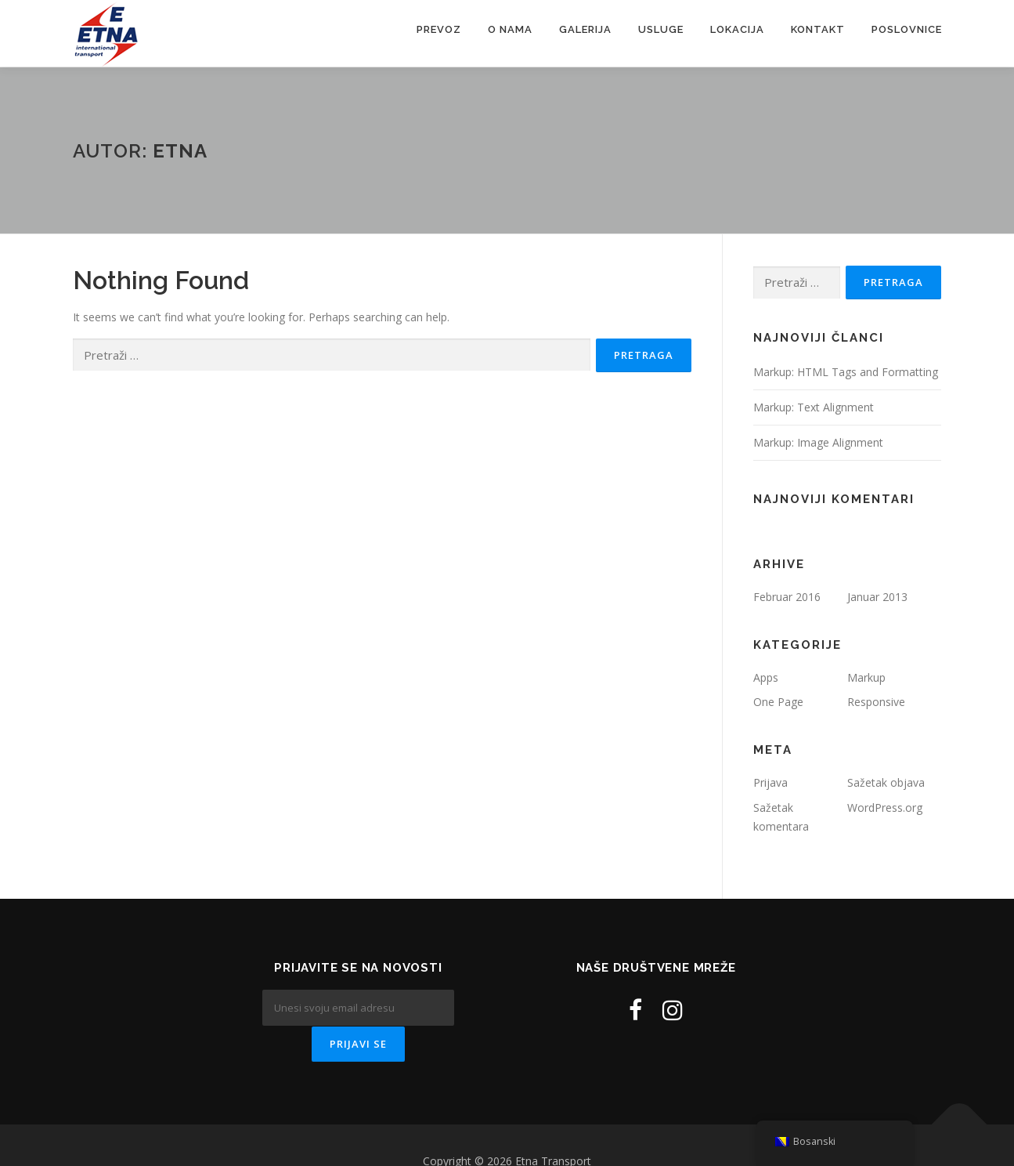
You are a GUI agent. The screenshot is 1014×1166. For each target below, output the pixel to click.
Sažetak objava (886, 782)
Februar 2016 (787, 596)
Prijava (770, 782)
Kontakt (818, 29)
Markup (866, 677)
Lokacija (737, 29)
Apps (765, 677)
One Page (778, 701)
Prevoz (439, 29)
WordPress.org (884, 807)
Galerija (585, 29)
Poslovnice (906, 29)
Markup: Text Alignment (813, 407)
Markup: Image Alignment (818, 442)
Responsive (876, 701)
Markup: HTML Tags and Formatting (845, 371)
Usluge (661, 29)
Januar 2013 (877, 596)
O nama (510, 29)
